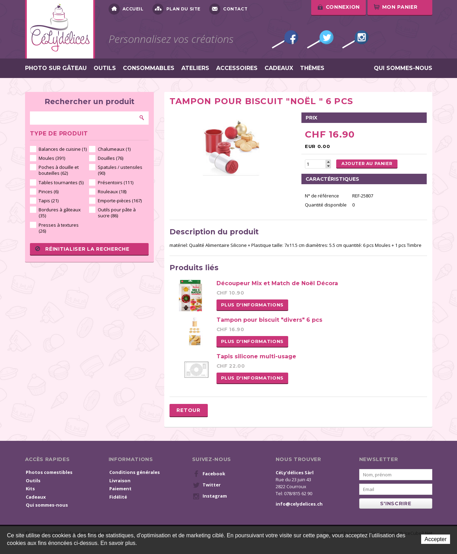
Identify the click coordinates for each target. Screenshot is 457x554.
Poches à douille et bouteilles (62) (59, 170)
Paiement (120, 488)
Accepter (436, 539)
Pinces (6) (48, 191)
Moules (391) (52, 158)
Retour (188, 410)
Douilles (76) (110, 158)
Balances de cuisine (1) (63, 149)
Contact (228, 9)
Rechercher (142, 118)
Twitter (320, 39)
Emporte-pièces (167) (120, 200)
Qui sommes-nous (403, 68)
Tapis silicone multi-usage (256, 356)
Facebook (285, 39)
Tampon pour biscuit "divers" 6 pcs (269, 320)
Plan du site (176, 9)
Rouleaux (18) (112, 191)
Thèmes (312, 68)
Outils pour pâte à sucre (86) (117, 212)
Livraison (120, 480)
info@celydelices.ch (299, 504)
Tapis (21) (48, 200)
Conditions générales (134, 472)
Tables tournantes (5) (61, 182)
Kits (30, 488)
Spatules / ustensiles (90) (120, 170)
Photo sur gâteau (56, 68)
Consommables (148, 68)
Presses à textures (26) (59, 228)
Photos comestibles (49, 472)
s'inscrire (395, 503)
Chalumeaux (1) (114, 149)
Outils (105, 68)
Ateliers (195, 68)
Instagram (355, 39)
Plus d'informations (252, 304)
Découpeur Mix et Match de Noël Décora (277, 283)
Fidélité (118, 497)
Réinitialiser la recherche (82, 249)
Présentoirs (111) (115, 182)
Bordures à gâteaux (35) (60, 212)
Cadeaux (279, 68)
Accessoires (237, 68)
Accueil (126, 9)
